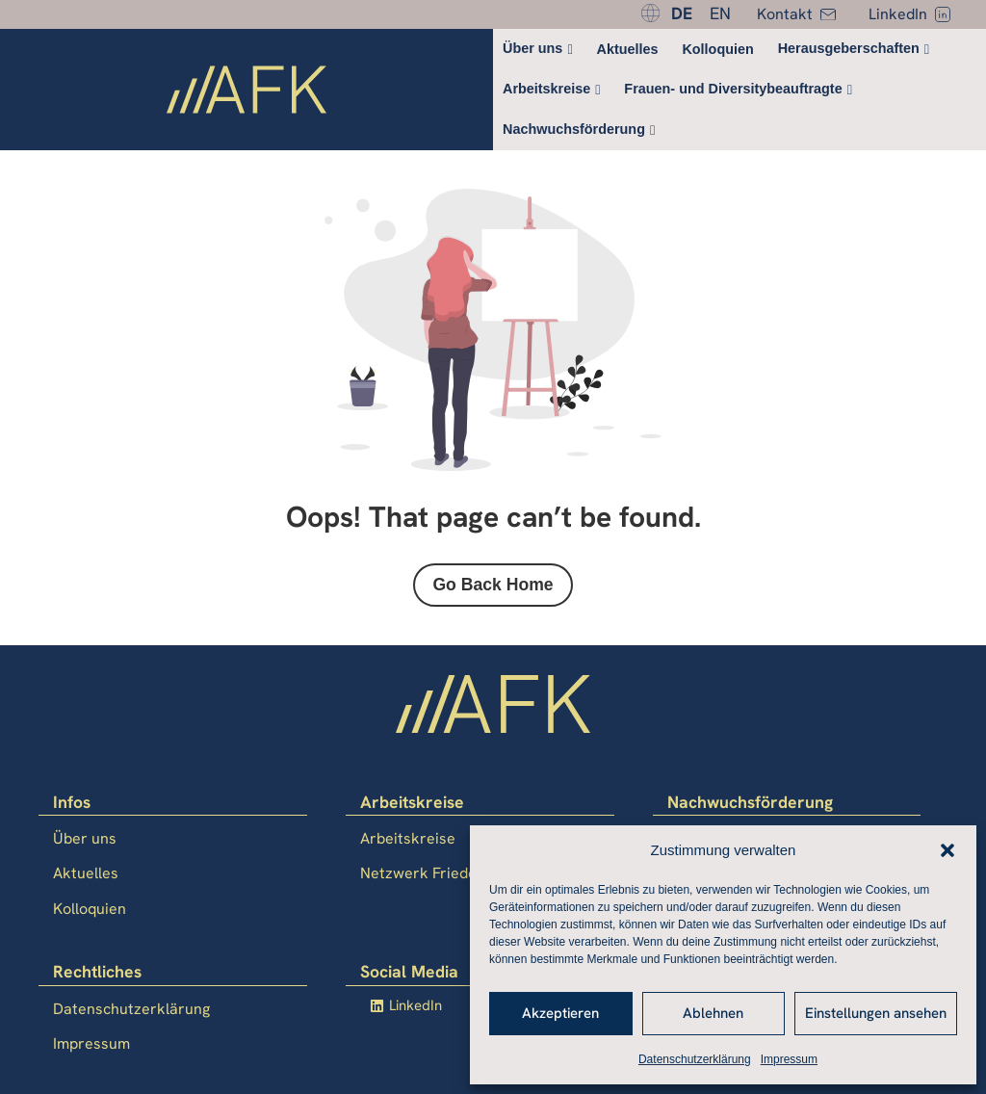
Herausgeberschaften (849, 48)
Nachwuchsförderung (574, 129)
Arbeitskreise (546, 88)
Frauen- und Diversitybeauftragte (733, 88)
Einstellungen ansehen (876, 1013)
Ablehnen (713, 1013)
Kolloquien (717, 49)
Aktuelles (628, 49)
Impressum (789, 1059)
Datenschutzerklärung (694, 1059)
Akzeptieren (560, 1013)
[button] (947, 850)
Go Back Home (492, 584)
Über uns (532, 48)
